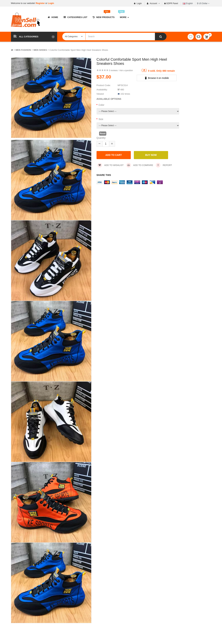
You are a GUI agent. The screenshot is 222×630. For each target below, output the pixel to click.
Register (40, 3)
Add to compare (139, 165)
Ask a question (126, 70)
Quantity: (101, 137)
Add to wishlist (110, 165)
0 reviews (113, 70)
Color (101, 105)
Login (51, 3)
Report (164, 165)
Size (101, 119)
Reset (103, 133)
